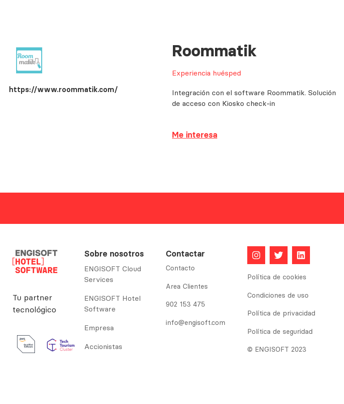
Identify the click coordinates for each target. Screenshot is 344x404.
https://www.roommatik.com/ (63, 89)
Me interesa (194, 135)
